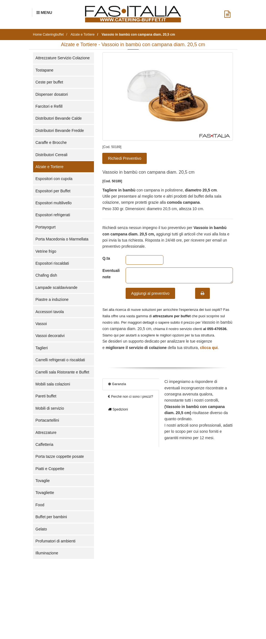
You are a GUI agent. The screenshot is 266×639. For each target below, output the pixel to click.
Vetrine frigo (46, 251)
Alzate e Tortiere (50, 166)
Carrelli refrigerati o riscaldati (60, 360)
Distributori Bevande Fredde (60, 130)
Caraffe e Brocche (51, 142)
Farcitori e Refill (49, 106)
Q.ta (106, 258)
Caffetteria (44, 444)
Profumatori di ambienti (56, 541)
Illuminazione (47, 553)
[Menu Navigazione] (44, 12)
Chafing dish (46, 275)
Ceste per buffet (49, 82)
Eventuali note (109, 273)
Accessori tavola (50, 311)
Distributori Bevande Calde (59, 118)
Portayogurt (46, 227)
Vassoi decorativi (50, 335)
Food (40, 505)
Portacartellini (47, 420)
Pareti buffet (46, 396)
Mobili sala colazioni (53, 384)
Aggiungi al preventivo (150, 293)
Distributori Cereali (52, 155)
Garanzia (117, 384)
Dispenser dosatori (52, 94)
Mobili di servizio (50, 408)
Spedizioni (118, 409)
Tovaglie (43, 480)
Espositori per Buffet (53, 191)
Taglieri (42, 348)
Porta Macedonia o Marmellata (62, 239)
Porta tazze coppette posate (60, 456)
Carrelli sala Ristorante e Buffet (63, 372)
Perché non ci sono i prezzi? (130, 397)
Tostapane (45, 70)
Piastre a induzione (52, 299)
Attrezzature (46, 432)
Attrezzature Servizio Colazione (63, 58)
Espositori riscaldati (52, 263)
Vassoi (41, 323)
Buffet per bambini (51, 517)
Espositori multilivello (54, 203)
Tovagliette (45, 492)
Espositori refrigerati (53, 215)
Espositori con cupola (54, 178)
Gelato (41, 529)
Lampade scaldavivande (57, 287)
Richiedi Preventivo (124, 158)
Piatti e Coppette (50, 468)
